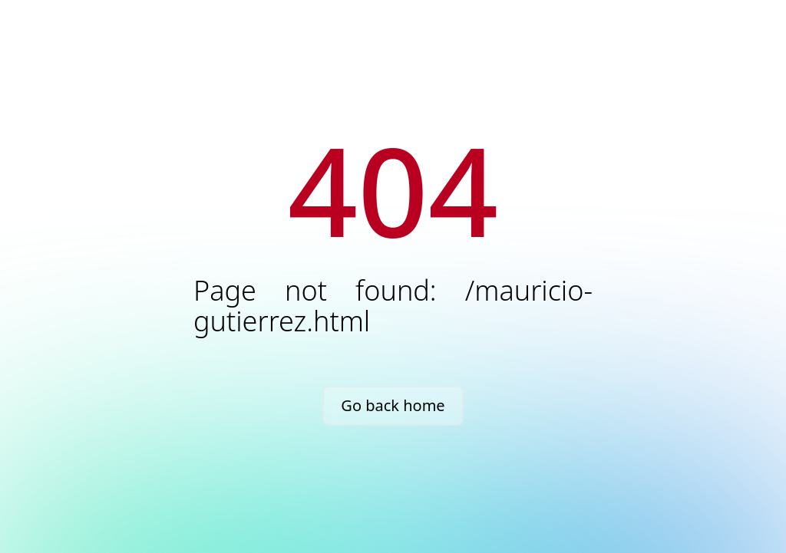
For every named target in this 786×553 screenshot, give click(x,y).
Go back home (392, 405)
